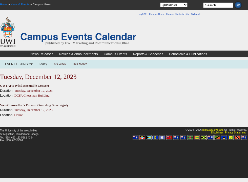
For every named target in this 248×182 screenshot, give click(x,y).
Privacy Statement (235, 132)
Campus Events (115, 54)
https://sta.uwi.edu (212, 129)
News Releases (41, 54)
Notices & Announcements (78, 54)
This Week (59, 64)
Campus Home (156, 14)
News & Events (20, 4)
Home (3, 4)
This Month (79, 64)
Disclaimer (217, 132)
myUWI (143, 14)
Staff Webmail (192, 14)
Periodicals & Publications (188, 54)
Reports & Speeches (148, 54)
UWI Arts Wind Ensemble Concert (24, 85)
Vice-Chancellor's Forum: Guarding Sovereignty (34, 105)
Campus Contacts (175, 14)
